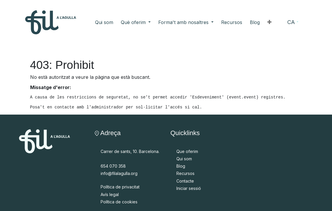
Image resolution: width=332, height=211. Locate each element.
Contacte (185, 180)
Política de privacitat (120, 186)
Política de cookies (119, 201)
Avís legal (110, 194)
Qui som (184, 158)
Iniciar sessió (188, 188)
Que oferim (187, 151)
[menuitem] (104, 22)
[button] (269, 22)
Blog (180, 166)
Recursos (185, 173)
